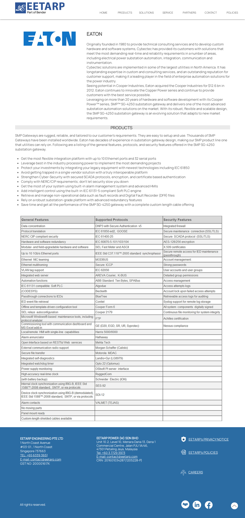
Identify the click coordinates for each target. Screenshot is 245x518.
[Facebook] (209, 505)
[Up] (234, 505)
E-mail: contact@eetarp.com (40, 459)
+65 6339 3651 (37, 455)
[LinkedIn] (197, 505)
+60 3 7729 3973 (113, 453)
